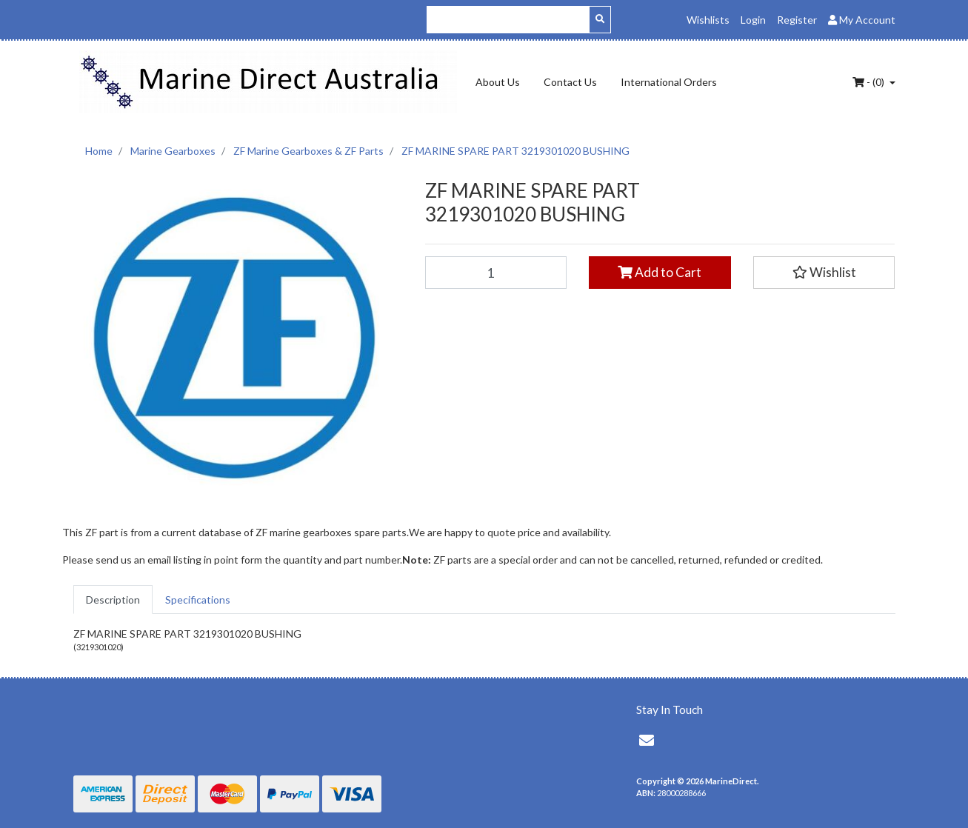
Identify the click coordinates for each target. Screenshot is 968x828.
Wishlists (708, 19)
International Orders (669, 82)
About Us (497, 82)
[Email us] (646, 740)
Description (113, 599)
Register (797, 19)
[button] (824, 272)
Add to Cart (659, 272)
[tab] (113, 599)
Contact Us (570, 82)
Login (753, 19)
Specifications (197, 599)
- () (869, 82)
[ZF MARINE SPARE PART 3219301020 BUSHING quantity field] (496, 272)
